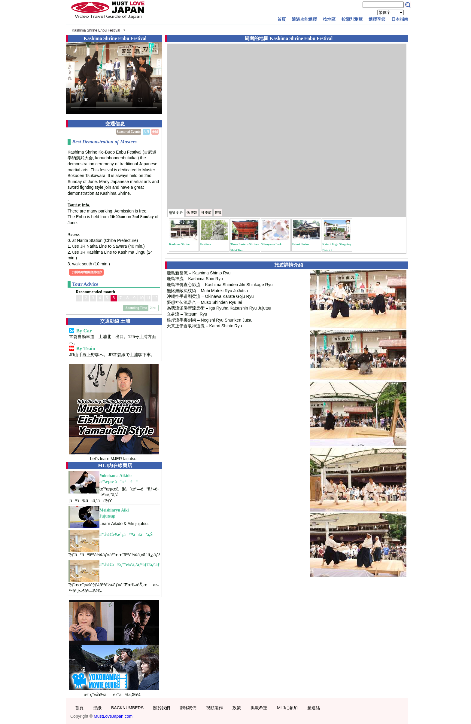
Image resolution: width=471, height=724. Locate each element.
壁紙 (97, 707)
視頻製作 (214, 707)
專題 (192, 212)
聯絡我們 (188, 707)
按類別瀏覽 (352, 19)
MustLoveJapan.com (113, 716)
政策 (236, 707)
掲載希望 (259, 707)
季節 (206, 212)
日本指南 (399, 19)
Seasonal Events (129, 131)
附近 (176, 213)
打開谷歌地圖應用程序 (87, 272)
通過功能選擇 (304, 19)
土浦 (155, 131)
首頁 (281, 19)
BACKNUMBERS (127, 707)
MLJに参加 (287, 707)
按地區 (329, 19)
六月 (146, 131)
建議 (218, 212)
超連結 (313, 707)
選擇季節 (377, 19)
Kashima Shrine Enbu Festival (96, 30)
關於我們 (161, 707)
